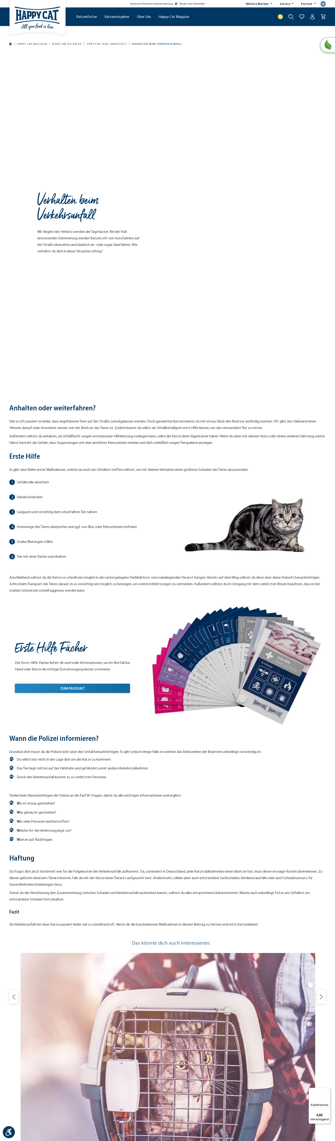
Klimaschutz (180, 954)
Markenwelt (180, 931)
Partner (307, 4)
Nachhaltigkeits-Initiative (189, 948)
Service (285, 4)
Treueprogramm (101, 954)
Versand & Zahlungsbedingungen (114, 983)
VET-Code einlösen (103, 977)
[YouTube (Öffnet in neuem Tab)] (192, 1032)
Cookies (194, 1103)
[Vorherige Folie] (13, 667)
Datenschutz (118, 1103)
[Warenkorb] (323, 17)
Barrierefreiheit (213, 1103)
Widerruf (179, 1103)
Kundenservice (101, 931)
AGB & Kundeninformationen (150, 1103)
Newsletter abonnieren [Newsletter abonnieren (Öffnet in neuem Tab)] (281, 951)
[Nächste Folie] (321, 667)
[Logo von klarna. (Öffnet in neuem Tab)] (52, 1030)
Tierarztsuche (100, 972)
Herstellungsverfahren (187, 943)
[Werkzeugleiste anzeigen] (9, 1132)
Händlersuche (100, 966)
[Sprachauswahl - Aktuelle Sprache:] (323, 4)
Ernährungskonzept (185, 937)
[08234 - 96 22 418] (41, 949)
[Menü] (327, 1090)
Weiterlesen (44, 887)
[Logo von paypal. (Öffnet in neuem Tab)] (13, 1030)
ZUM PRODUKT (72, 357)
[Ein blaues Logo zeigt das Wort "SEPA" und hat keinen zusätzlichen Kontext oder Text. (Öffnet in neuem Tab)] (32, 1030)
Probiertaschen (101, 948)
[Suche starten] (291, 17)
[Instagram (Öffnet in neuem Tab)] (174, 1032)
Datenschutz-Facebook (243, 1103)
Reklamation (99, 989)
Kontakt (81, 1103)
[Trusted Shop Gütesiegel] (303, 1073)
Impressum (98, 1103)
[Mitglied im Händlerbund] (274, 1073)
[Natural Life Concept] (327, 45)
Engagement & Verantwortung (193, 960)
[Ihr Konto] (312, 17)
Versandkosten (161, 1123)
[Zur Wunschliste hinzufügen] (301, 17)
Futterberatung (101, 937)
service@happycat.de (33, 996)
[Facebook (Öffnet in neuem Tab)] (183, 1032)
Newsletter (98, 960)
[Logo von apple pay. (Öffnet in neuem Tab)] (13, 1042)
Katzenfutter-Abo (102, 943)
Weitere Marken (257, 4)
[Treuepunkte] (280, 17)
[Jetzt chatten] (41, 968)
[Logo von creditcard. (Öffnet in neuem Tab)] (68, 1030)
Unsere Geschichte (185, 966)
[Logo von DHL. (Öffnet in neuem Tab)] (102, 1030)
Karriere (177, 972)
